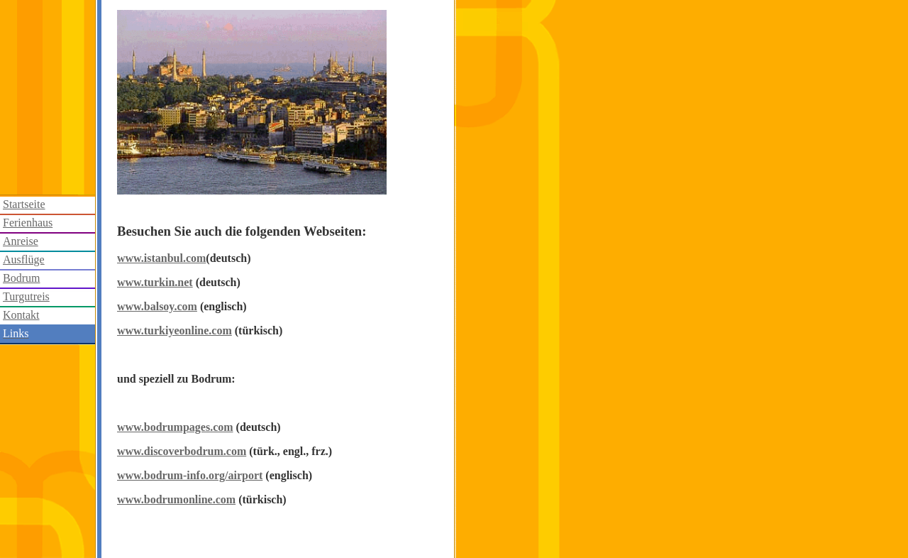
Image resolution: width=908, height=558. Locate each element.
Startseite (24, 204)
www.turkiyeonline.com (174, 330)
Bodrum (21, 278)
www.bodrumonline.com (176, 499)
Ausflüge (24, 259)
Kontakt (21, 315)
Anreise (20, 241)
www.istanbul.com (161, 258)
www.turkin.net (155, 282)
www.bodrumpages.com (175, 427)
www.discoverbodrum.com (181, 451)
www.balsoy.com (157, 306)
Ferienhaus (27, 223)
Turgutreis (26, 296)
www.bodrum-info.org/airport (189, 475)
